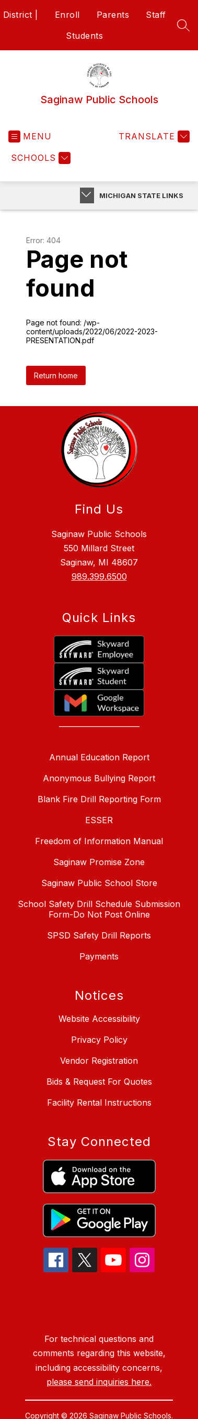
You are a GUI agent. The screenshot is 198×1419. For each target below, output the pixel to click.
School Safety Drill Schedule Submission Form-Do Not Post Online (99, 909)
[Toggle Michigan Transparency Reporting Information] (87, 195)
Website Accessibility (99, 1018)
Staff (156, 14)
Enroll (67, 14)
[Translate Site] (153, 136)
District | (20, 14)
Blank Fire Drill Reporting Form (99, 799)
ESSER (99, 820)
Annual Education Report (99, 757)
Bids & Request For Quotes (99, 1081)
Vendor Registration (99, 1060)
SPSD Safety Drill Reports (99, 935)
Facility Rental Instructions (99, 1102)
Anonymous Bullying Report (99, 778)
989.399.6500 (99, 576)
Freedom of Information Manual (99, 841)
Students (84, 35)
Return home (56, 375)
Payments (99, 956)
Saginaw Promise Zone (99, 862)
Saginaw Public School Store (99, 883)
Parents (113, 14)
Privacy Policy (99, 1039)
